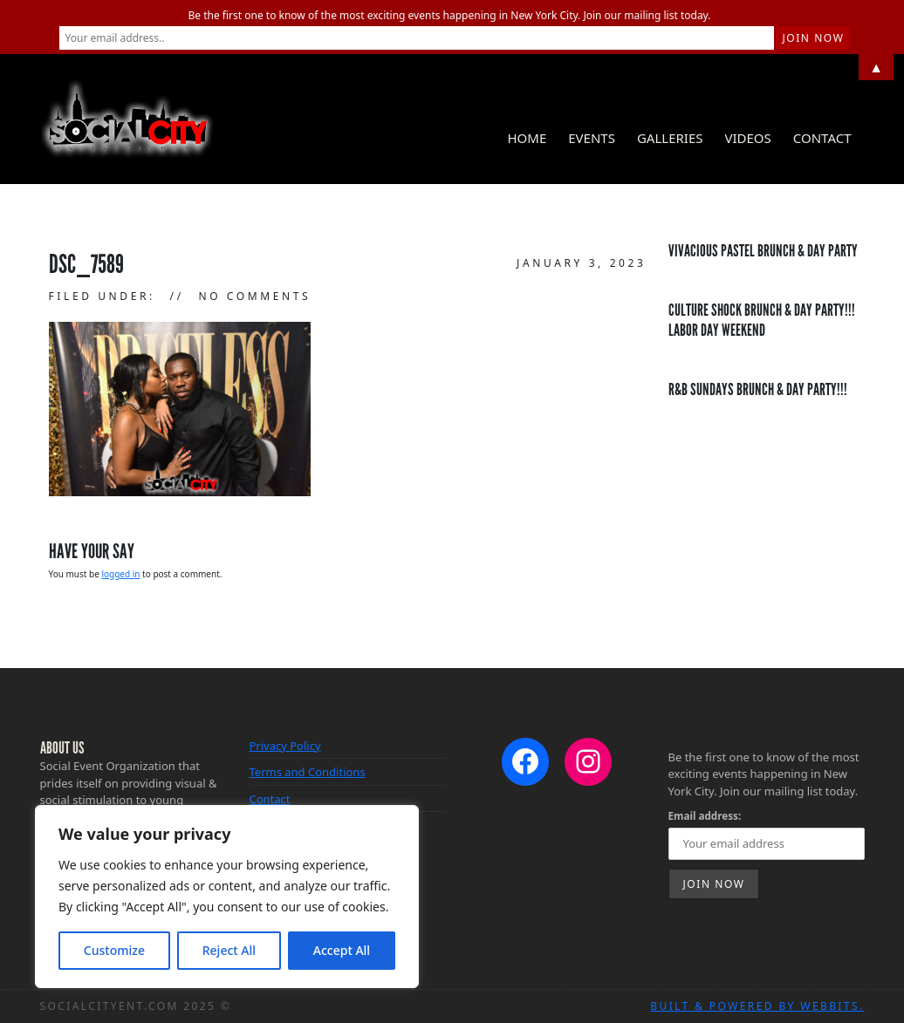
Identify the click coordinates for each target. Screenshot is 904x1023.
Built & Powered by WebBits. (757, 1006)
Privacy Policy (285, 746)
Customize (114, 950)
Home (526, 138)
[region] (227, 896)
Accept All (341, 950)
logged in (120, 574)
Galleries (670, 138)
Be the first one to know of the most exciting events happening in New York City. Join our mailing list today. (449, 15)
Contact (822, 138)
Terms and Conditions (308, 772)
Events (591, 138)
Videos (747, 138)
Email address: (705, 815)
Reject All (229, 950)
